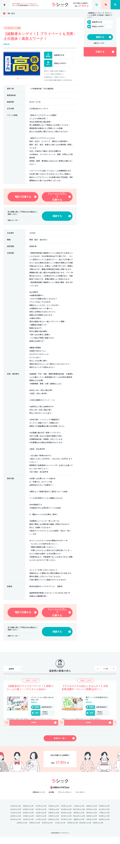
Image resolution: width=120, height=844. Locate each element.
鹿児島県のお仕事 (85, 830)
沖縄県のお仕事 (98, 830)
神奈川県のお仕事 (79, 817)
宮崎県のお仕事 (72, 830)
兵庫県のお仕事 (53, 823)
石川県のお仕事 (15, 820)
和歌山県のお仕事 (79, 823)
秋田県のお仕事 (66, 813)
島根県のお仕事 (104, 823)
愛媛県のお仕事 (79, 827)
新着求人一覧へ (64, 746)
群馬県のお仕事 (28, 817)
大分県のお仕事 (60, 830)
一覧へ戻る (9, 13)
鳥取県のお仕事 (91, 823)
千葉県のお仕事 (53, 817)
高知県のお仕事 (91, 827)
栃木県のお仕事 (15, 817)
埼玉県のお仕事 (41, 817)
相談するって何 (14, 220)
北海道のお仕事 (15, 813)
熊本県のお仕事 (47, 830)
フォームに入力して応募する (59, 196)
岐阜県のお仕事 (66, 820)
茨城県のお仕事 (104, 813)
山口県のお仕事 (41, 827)
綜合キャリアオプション (60, 795)
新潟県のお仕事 (91, 817)
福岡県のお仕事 (104, 827)
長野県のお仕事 (53, 820)
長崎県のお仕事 (34, 830)
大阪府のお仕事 (41, 823)
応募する (105, 69)
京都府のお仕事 (28, 823)
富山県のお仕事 (104, 817)
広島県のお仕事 (28, 827)
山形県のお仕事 (79, 813)
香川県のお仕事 (66, 827)
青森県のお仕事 (28, 813)
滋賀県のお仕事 (15, 823)
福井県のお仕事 (28, 820)
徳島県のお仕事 (53, 827)
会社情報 (51, 800)
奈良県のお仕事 (66, 823)
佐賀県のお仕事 (22, 830)
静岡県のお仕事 (79, 820)
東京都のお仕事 (66, 817)
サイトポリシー (80, 800)
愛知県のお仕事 (91, 820)
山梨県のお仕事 (41, 820)
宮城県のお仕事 (53, 813)
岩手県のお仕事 (41, 813)
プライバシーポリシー (65, 800)
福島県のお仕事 (91, 813)
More (43, 730)
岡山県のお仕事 (15, 827)
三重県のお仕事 (104, 820)
